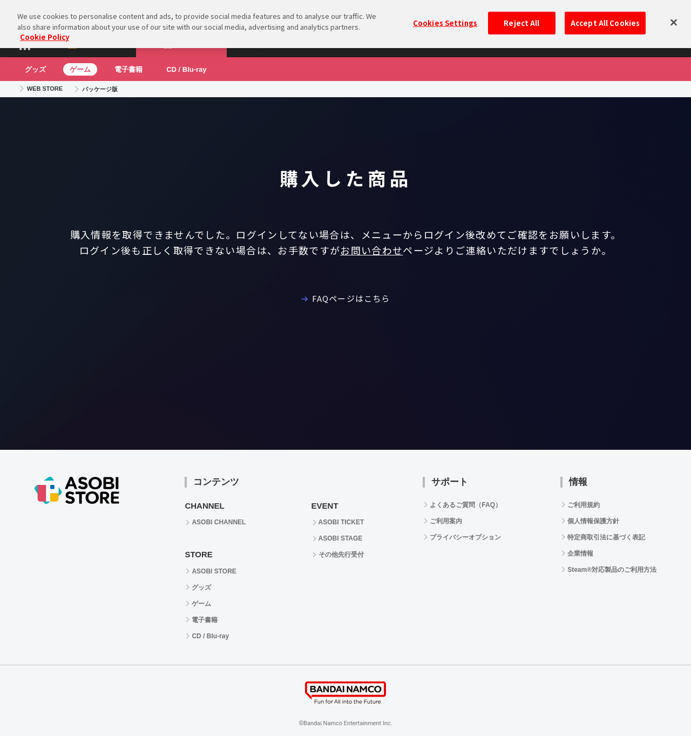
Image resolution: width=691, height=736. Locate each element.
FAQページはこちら (345, 298)
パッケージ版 (100, 89)
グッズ (35, 69)
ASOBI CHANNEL (219, 522)
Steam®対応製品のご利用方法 (611, 569)
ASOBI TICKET (341, 522)
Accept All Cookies (605, 17)
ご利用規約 (583, 505)
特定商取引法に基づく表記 (606, 537)
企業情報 (580, 553)
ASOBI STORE (214, 571)
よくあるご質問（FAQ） (466, 505)
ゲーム (80, 69)
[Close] (674, 17)
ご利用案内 (446, 521)
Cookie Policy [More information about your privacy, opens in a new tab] (44, 31)
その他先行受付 (341, 554)
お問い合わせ (371, 250)
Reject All (521, 17)
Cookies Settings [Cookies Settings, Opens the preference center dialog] (445, 17)
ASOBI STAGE (341, 538)
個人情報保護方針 (593, 521)
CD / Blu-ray (186, 69)
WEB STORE (45, 88)
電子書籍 (128, 69)
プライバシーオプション (465, 537)
